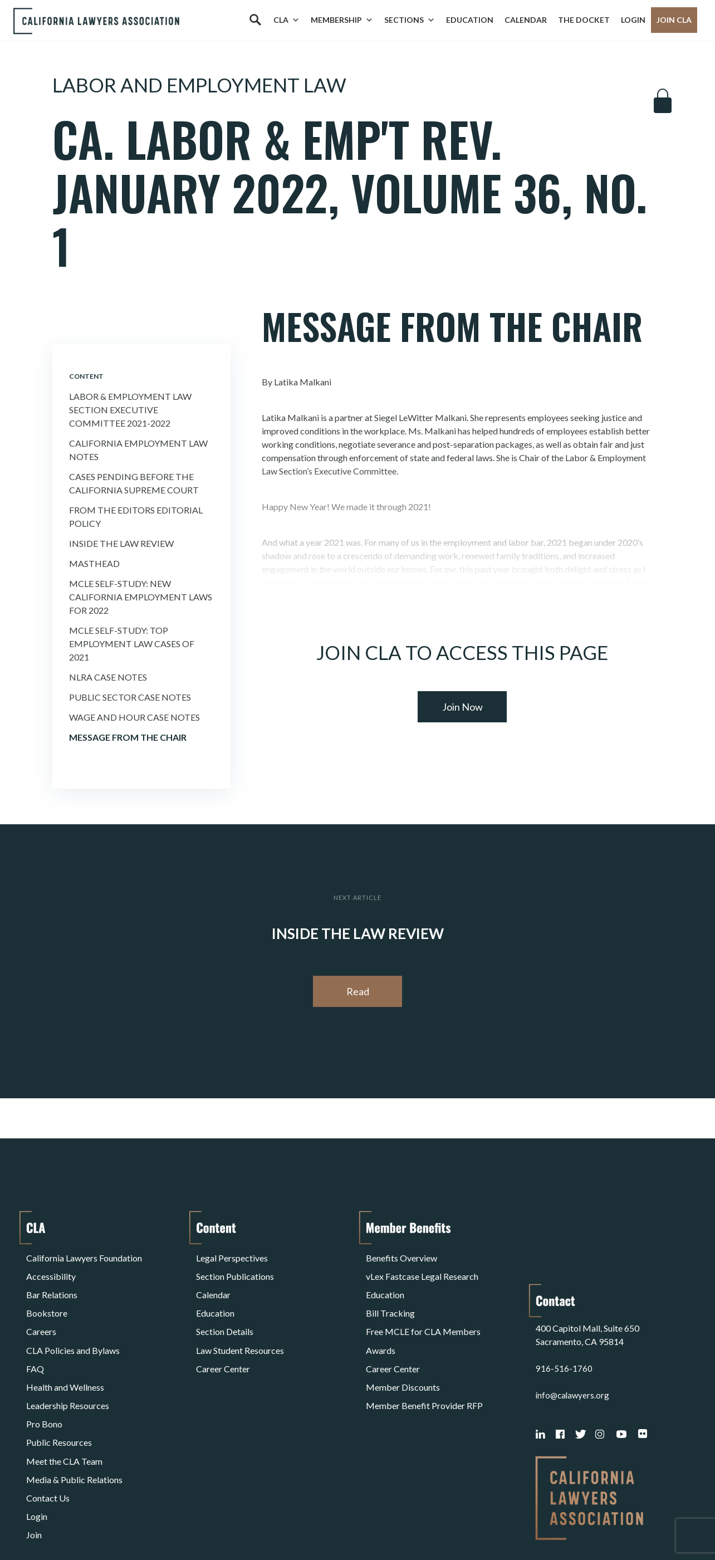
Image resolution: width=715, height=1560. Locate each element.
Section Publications (235, 1268)
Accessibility (51, 1268)
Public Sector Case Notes (130, 697)
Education (469, 20)
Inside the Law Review (121, 543)
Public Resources (59, 1388)
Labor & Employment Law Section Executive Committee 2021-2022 (130, 409)
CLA (286, 20)
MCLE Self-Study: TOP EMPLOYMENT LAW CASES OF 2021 (131, 643)
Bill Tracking (390, 1295)
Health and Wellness (65, 1348)
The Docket (584, 20)
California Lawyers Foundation (84, 1255)
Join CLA (674, 20)
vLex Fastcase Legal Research (422, 1268)
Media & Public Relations (74, 1415)
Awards (380, 1322)
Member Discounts (403, 1348)
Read (357, 991)
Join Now (462, 707)
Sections (409, 20)
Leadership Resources (67, 1362)
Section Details (224, 1308)
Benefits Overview (401, 1255)
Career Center (223, 1335)
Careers (41, 1308)
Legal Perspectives (232, 1255)
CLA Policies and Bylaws (73, 1322)
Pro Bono (44, 1375)
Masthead (94, 563)
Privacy (117, 1523)
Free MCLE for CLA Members (423, 1308)
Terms (74, 1523)
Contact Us (48, 1429)
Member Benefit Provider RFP (424, 1362)
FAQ (35, 1335)
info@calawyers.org (574, 1322)
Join (34, 1455)
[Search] (255, 20)
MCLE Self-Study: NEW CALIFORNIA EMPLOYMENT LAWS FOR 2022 (140, 596)
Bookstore (46, 1295)
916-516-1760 (564, 1295)
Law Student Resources (240, 1322)
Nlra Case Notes (108, 677)
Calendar (526, 20)
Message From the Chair (128, 737)
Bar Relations (51, 1282)
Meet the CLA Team (64, 1402)
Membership (342, 20)
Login (633, 20)
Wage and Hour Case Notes (134, 717)
